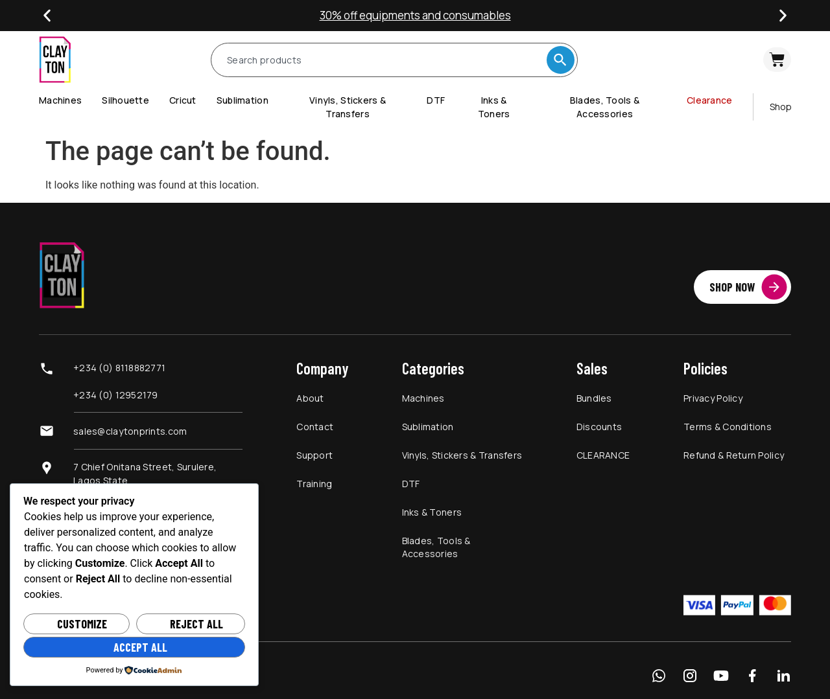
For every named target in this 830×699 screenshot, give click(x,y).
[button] (47, 16)
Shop (781, 106)
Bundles (594, 398)
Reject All (196, 624)
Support (314, 455)
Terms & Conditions (727, 426)
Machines (423, 398)
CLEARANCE (603, 455)
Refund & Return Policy (733, 455)
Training (314, 483)
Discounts (599, 426)
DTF (411, 483)
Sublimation (428, 426)
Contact (314, 426)
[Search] (561, 60)
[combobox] (384, 60)
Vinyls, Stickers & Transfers (462, 455)
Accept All (140, 647)
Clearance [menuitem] (710, 100)
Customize (82, 624)
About (310, 398)
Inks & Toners (432, 512)
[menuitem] (70, 100)
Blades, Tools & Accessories (436, 547)
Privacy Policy (712, 398)
